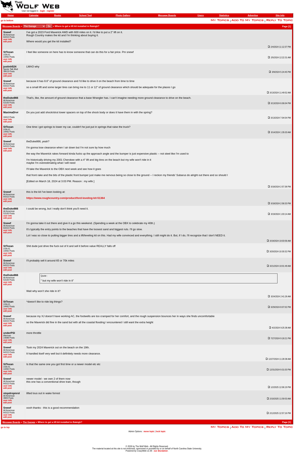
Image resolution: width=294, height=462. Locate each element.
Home (11, 15)
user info (7, 39)
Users (200, 15)
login (42, 11)
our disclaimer (161, 451)
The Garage (29, 422)
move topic (149, 431)
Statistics (224, 15)
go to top (5, 427)
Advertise (253, 15)
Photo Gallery (123, 15)
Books (57, 15)
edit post (7, 41)
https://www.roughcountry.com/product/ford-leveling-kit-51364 (65, 198)
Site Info (280, 15)
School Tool (85, 15)
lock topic (161, 431)
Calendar (34, 15)
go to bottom (7, 20)
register (50, 11)
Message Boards (167, 15)
